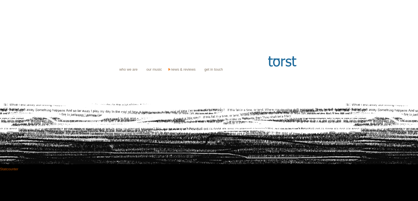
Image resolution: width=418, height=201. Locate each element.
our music (154, 69)
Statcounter (9, 169)
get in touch (213, 69)
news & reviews (183, 69)
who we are (128, 69)
